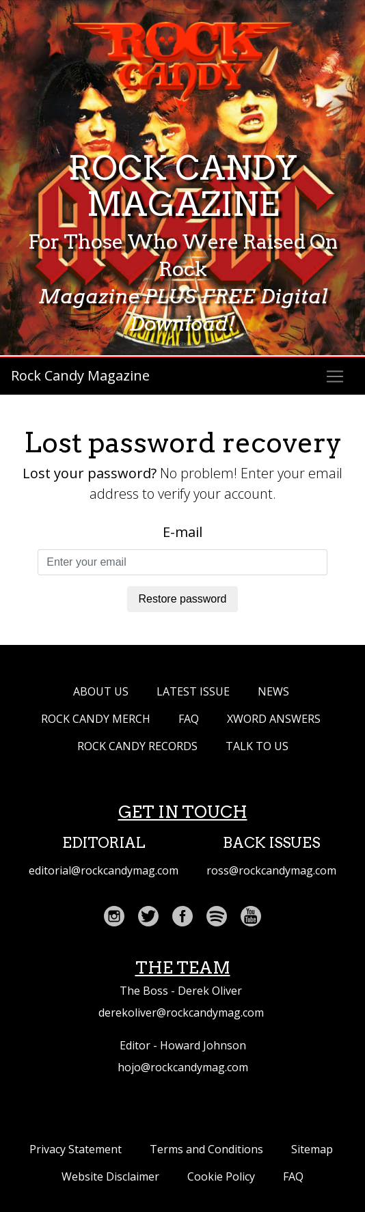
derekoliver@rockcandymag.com (181, 1012)
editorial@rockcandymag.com (103, 870)
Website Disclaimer (110, 1176)
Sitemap (312, 1149)
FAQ (188, 718)
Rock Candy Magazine (80, 375)
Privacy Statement (75, 1149)
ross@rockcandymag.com (271, 870)
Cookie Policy (221, 1176)
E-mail (182, 532)
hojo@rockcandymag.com (183, 1067)
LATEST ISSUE (193, 691)
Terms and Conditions (206, 1149)
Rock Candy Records (137, 746)
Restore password (183, 599)
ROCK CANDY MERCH (95, 718)
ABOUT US (101, 691)
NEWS (273, 691)
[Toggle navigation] (335, 376)
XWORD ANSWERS (274, 718)
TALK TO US (257, 746)
